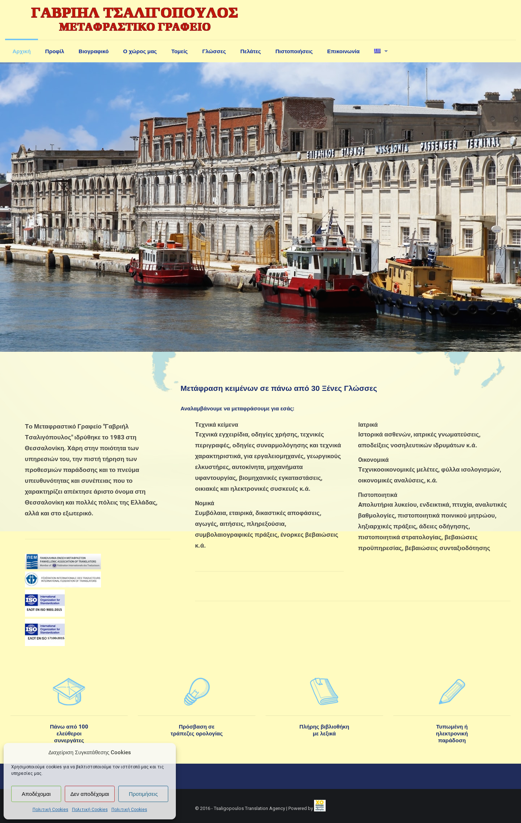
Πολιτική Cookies (50, 809)
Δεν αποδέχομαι (90, 794)
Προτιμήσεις (143, 794)
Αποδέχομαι (36, 794)
